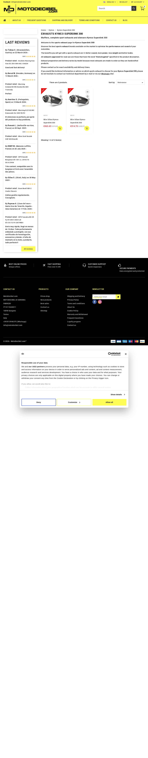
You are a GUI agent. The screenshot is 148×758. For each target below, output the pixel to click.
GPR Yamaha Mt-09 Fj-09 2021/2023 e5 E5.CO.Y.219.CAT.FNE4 (19, 633)
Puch (10, 339)
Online (11, 314)
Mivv (45, 115)
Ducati (11, 161)
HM (9, 200)
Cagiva (11, 123)
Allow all (109, 402)
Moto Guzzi (13, 297)
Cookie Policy (72, 724)
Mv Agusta (12, 305)
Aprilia (11, 73)
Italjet (10, 229)
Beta (10, 102)
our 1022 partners (37, 367)
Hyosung (12, 221)
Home (6, 20)
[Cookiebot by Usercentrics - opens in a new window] (109, 354)
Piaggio (11, 331)
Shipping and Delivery (62, 20)
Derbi (10, 153)
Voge (10, 424)
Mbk (10, 284)
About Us (16, 20)
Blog (125, 20)
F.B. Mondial (13, 170)
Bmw (10, 106)
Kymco (11, 255)
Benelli (11, 98)
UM (9, 415)
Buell (10, 115)
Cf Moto (11, 136)
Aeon (10, 60)
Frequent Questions (36, 20)
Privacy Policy (73, 713)
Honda (11, 204)
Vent (10, 420)
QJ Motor (12, 343)
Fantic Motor (13, 174)
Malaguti (12, 280)
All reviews (28, 662)
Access (11, 51)
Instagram (99, 714)
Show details (116, 394)
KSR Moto (12, 246)
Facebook (94, 714)
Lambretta (12, 259)
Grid (42, 82)
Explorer (11, 166)
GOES (10, 191)
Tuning (11, 411)
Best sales (44, 716)
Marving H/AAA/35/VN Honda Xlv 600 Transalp (16, 500)
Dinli (10, 157)
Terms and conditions (89, 20)
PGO (10, 327)
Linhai (10, 263)
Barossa (11, 89)
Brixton (11, 111)
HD (9, 195)
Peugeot (12, 322)
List (46, 82)
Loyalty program (74, 735)
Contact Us (111, 20)
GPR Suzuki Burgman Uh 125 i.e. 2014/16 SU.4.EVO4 (17, 572)
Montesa (12, 293)
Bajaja (11, 85)
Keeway (11, 238)
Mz (9, 310)
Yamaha (11, 428)
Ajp (9, 68)
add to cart (59, 128)
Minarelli (12, 288)
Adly (10, 56)
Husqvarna (13, 216)
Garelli (11, 178)
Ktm (10, 250)
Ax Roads (12, 81)
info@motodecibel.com (21, 2)
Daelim (11, 145)
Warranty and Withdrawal (77, 727)
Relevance (131, 82)
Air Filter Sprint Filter (17, 64)
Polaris (11, 335)
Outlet (10, 318)
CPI (9, 140)
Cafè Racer (13, 119)
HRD (10, 208)
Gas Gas (11, 183)
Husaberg (12, 212)
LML (10, 267)
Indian (11, 225)
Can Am (11, 128)
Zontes (11, 432)
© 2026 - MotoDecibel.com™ (15, 754)
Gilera (10, 187)
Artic (10, 77)
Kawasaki (12, 233)
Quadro (11, 348)
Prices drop (45, 709)
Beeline (11, 94)
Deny (38, 402)
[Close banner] (126, 354)
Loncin (11, 272)
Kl (9, 242)
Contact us (9, 702)
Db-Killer (12, 149)
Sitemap (43, 724)
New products (46, 713)
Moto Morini (13, 301)
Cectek (11, 132)
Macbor (11, 276)
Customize (74, 402)
